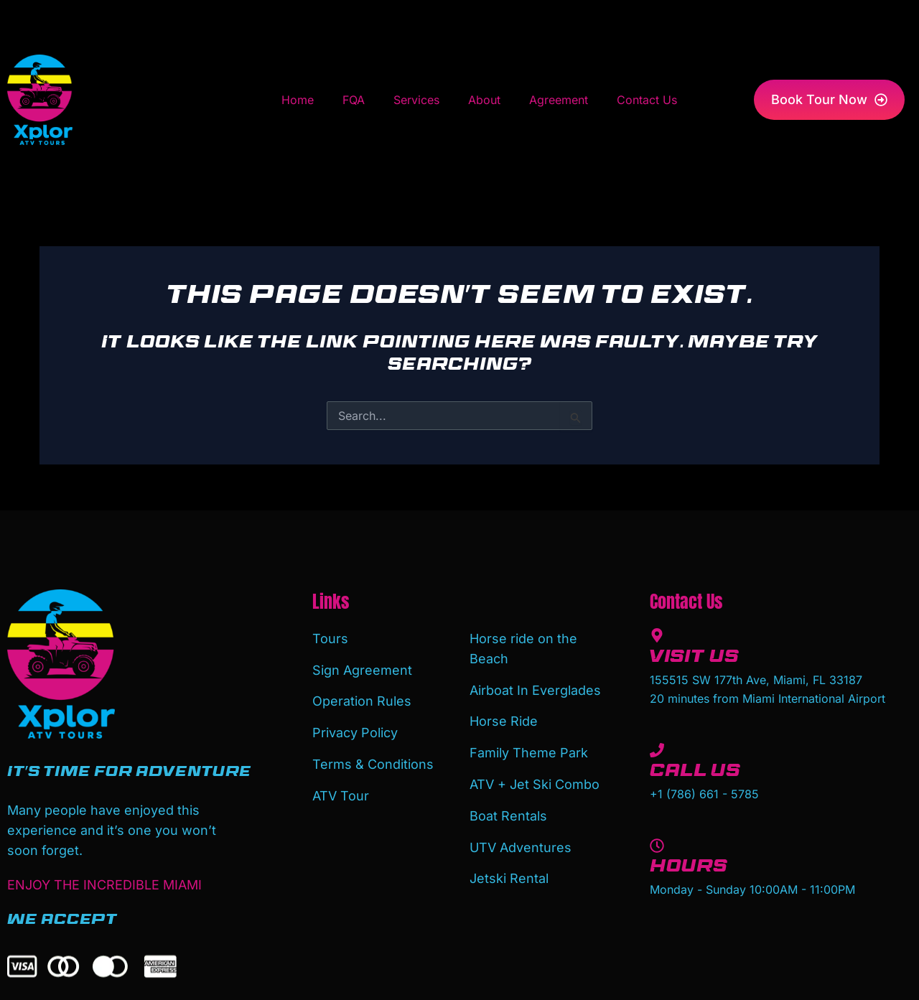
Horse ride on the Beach (523, 647)
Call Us (695, 773)
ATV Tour (340, 792)
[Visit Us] (657, 635)
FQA (353, 100)
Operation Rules (361, 699)
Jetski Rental (509, 874)
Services (416, 100)
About (484, 100)
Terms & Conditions (373, 761)
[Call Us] (657, 750)
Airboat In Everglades (535, 688)
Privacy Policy (355, 730)
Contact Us (647, 100)
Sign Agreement (362, 668)
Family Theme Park (529, 750)
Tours (330, 637)
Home (297, 100)
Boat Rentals (508, 812)
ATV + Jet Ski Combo (535, 781)
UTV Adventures (521, 843)
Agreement (558, 100)
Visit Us (694, 659)
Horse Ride (504, 719)
